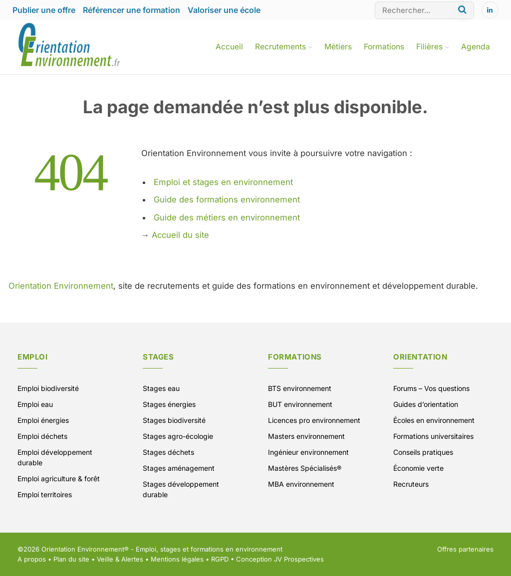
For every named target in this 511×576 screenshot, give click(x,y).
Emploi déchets (42, 436)
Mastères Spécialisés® (304, 468)
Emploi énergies (43, 420)
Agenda (475, 46)
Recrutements (280, 46)
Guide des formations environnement (227, 199)
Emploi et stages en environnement (223, 182)
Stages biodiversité (174, 420)
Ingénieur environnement (308, 452)
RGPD (220, 559)
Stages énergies (169, 404)
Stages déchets (168, 452)
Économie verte (418, 468)
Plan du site (71, 559)
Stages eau (161, 388)
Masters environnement (306, 436)
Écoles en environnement (434, 420)
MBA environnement (301, 484)
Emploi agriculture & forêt (58, 478)
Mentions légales (177, 559)
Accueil (229, 46)
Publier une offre (43, 10)
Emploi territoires (44, 494)
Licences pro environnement (314, 420)
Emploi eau (35, 404)
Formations (384, 46)
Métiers (338, 46)
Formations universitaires (433, 436)
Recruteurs (411, 484)
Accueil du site (180, 235)
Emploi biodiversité (48, 388)
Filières (429, 46)
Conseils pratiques (423, 452)
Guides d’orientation (425, 404)
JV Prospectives (299, 559)
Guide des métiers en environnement (227, 217)
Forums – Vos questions (431, 388)
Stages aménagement (179, 468)
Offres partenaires (465, 549)
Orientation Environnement (60, 286)
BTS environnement (299, 388)
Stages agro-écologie (178, 436)
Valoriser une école (224, 10)
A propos (31, 559)
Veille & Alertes (120, 559)
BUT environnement (300, 404)
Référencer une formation (131, 10)
